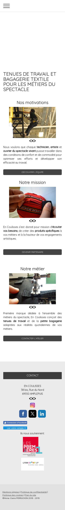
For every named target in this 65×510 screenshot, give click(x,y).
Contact (33, 375)
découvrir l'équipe (32, 172)
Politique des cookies (12, 495)
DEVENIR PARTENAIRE (32, 252)
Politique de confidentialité (34, 492)
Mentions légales (10, 492)
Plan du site (30, 495)
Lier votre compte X (15, 428)
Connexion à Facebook (15, 422)
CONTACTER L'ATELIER (32, 338)
